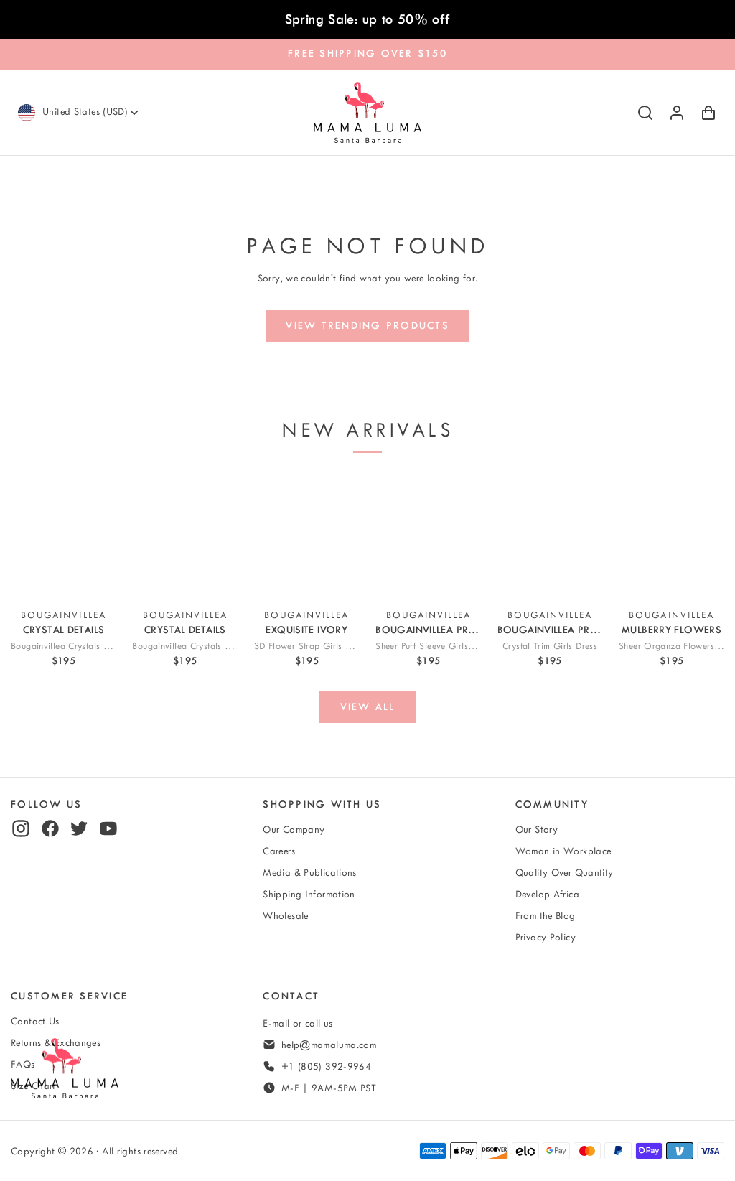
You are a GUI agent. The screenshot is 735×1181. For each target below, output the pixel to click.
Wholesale (285, 915)
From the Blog (545, 915)
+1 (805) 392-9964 (326, 1066)
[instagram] (21, 828)
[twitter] (79, 828)
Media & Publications (310, 872)
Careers (279, 851)
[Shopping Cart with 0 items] (708, 113)
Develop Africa (547, 894)
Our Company (293, 829)
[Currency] (91, 112)
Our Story (536, 829)
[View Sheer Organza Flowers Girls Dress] (671, 537)
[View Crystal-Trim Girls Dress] (550, 537)
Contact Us (35, 1021)
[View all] (367, 707)
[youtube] (108, 828)
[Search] (645, 113)
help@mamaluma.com (328, 1045)
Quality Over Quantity (564, 872)
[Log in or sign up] (677, 113)
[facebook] (50, 828)
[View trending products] (368, 326)
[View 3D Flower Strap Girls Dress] (307, 537)
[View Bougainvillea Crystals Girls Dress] (63, 537)
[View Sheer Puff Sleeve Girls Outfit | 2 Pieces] (428, 537)
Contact (291, 996)
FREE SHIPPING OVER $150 (367, 53)
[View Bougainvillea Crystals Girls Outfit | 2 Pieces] (185, 537)
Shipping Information (309, 894)
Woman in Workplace (563, 851)
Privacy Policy (545, 937)
